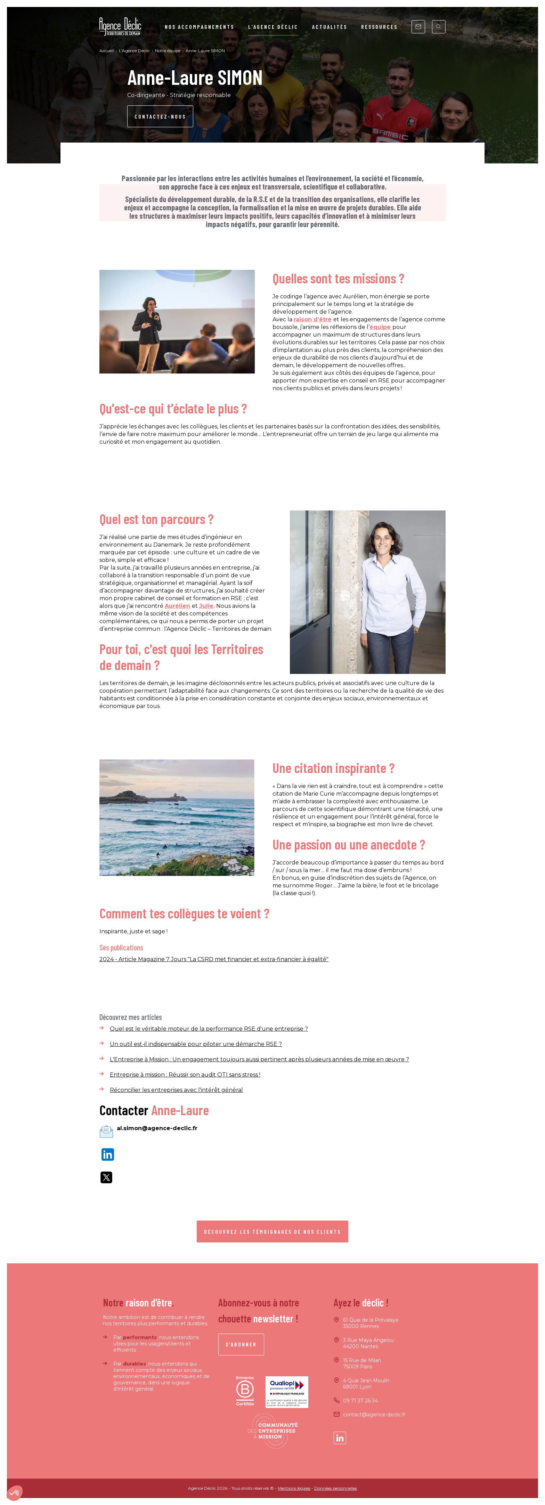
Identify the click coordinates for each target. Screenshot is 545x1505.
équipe (380, 327)
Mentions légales (294, 1488)
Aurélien (177, 606)
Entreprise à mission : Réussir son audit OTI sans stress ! (185, 1074)
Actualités (329, 26)
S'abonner (241, 1344)
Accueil (107, 50)
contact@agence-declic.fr (374, 1414)
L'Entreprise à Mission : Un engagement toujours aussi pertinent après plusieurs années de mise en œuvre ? (259, 1059)
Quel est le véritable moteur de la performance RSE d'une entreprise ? (209, 1028)
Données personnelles (335, 1488)
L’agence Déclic (273, 26)
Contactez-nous (160, 116)
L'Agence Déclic (135, 50)
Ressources (379, 26)
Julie (206, 606)
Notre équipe (168, 50)
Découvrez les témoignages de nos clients (272, 1231)
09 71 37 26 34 (360, 1401)
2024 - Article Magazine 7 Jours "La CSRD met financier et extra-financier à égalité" (213, 959)
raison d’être (313, 319)
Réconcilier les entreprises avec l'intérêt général (176, 1090)
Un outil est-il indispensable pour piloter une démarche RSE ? (196, 1044)
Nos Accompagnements (199, 26)
